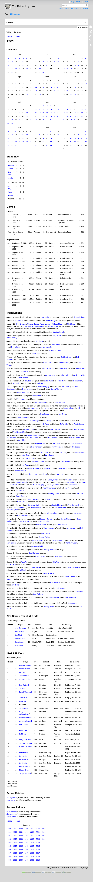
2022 (43, 836)
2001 (32, 832)
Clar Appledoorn (79, 317)
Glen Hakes (36, 396)
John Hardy (62, 368)
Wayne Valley (53, 326)
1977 (15, 853)
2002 (32, 836)
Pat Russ (22, 734)
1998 (26, 856)
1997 (26, 853)
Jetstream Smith (34, 505)
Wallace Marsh (57, 324)
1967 (9, 853)
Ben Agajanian (12, 798)
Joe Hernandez (25, 679)
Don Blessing (21, 324)
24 (16, 69)
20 (40, 69)
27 (27, 69)
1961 (9, 832)
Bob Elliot (18, 635)
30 (12, 72)
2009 (32, 860)
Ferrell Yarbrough (60, 588)
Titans (44, 474)
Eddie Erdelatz (37, 540)
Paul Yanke (45, 317)
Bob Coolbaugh (58, 332)
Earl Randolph (40, 402)
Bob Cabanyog (43, 387)
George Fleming (55, 350)
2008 (32, 856)
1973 (15, 839)
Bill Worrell (19, 645)
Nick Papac (45, 424)
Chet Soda (71, 324)
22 (30, 116)
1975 (15, 846)
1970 (15, 829)
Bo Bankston (50, 375)
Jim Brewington (53, 513)
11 (19, 62)
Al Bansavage (33, 421)
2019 (38, 860)
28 (43, 72)
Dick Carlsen (45, 414)
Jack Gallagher (12, 510)
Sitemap (85, 8)
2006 (32, 849)
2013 (38, 839)
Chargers (49, 421)
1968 (9, 856)
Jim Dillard (23, 698)
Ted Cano (65, 387)
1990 (26, 829)
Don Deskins (55, 430)
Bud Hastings (51, 321)
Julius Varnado (59, 402)
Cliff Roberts (58, 556)
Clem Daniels (40, 556)
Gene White (72, 603)
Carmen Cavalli (46, 519)
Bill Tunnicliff (24, 760)
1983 (21, 839)
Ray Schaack (81, 368)
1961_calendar (15, 14)
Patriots (61, 381)
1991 (26, 832)
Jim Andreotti (11, 814)
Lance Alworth (69, 577)
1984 (21, 843)
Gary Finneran (48, 528)
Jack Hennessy (70, 597)
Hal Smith (41, 383)
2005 (32, 846)
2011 (38, 832)
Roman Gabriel (25, 665)
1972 (15, 836)
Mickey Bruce (49, 606)
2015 (38, 846)
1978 (15, 856)
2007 (32, 853)
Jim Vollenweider (25, 743)
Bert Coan (23, 725)
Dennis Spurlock (25, 747)
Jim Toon (63, 453)
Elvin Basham (54, 597)
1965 (9, 846)
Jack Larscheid (37, 546)
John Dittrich (62, 525)
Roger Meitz (79, 453)
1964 (9, 843)
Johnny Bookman (50, 550)
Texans (47, 499)
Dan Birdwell (55, 583)
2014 (38, 843)
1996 (26, 849)
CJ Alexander (33, 408)
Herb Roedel (41, 525)
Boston (10, 169)
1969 (9, 860)
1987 (21, 853)
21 (30, 65)
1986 (21, 849)
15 (8, 65)
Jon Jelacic (78, 513)
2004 (32, 843)
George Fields (44, 537)
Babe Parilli (48, 381)
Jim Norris (15, 585)
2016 (38, 849)
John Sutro (23, 756)
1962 (9, 836)
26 (54, 91)
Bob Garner (45, 534)
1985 (21, 846)
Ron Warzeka (78, 430)
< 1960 (9, 37)
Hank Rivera (24, 701)
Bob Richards (20, 638)
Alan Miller (16, 383)
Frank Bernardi (21, 471)
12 (23, 62)
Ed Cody (39, 341)
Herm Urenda (27, 389)
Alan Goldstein (56, 505)
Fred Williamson (49, 488)
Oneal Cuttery (12, 338)
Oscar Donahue (25, 718)
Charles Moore (22, 377)
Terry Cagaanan (25, 773)
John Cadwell (32, 499)
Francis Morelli (21, 482)
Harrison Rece (64, 363)
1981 (21, 832)
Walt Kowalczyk (71, 543)
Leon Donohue (20, 628)
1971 (15, 832)
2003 (32, 839)
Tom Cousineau (57, 447)
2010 (38, 829)
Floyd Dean (23, 730)
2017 (38, 853)
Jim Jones (68, 488)
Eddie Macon (66, 519)
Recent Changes (64, 8)
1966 (9, 849)
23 (12, 69)
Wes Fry (24, 562)
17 (16, 65)
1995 (26, 846)
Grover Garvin (48, 368)
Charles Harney (33, 324)
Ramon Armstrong (33, 435)
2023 (43, 839)
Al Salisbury (23, 372)
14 (30, 62)
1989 (21, 860)
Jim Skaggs (23, 708)
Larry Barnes (11, 543)
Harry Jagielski (48, 573)
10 (54, 62)
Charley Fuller (53, 494)
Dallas (9, 192)
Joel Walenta (38, 594)
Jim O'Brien (68, 408)
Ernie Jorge (36, 354)
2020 (43, 829)
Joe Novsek (78, 592)
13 (58, 84)
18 (51, 87)
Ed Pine (22, 672)
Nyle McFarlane (38, 462)
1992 (26, 836)
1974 (15, 843)
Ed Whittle (64, 424)
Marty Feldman (57, 540)
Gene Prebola (33, 468)
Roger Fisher (16, 347)
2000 (32, 829)
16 (12, 65)
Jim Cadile (23, 763)
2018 (38, 856)
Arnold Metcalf (45, 347)
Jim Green (62, 414)
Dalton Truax (29, 430)
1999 (26, 860)
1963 (9, 839)
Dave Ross (61, 474)
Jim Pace (44, 453)
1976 (15, 849)
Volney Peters (53, 480)
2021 (43, 832)
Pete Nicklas (19, 632)
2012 (38, 836)
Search (87, 5)
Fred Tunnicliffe (79, 375)
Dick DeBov (29, 458)
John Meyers (24, 676)
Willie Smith (62, 468)
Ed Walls (56, 562)
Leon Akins (11, 800)
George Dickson (23, 392)
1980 (21, 829)
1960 (9, 829)
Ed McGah (19, 321)
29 (40, 94)
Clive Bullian (48, 363)
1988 (21, 856)
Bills (79, 408)
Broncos (47, 468)
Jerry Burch (57, 335)
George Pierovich (25, 721)
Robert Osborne (38, 326)
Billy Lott (28, 381)
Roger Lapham (45, 324)
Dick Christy (77, 381)
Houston (10, 165)
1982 (21, 836)
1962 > (19, 37)
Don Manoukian (23, 417)
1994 (26, 843)
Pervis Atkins (11, 816)
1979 (15, 860)
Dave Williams (56, 389)
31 (51, 120)
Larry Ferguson (25, 740)
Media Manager (76, 8)
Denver (10, 195)
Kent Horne (23, 753)
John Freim (65, 375)
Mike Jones (56, 344)
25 (19, 69)
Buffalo (10, 178)
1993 (26, 839)
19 (23, 65)
